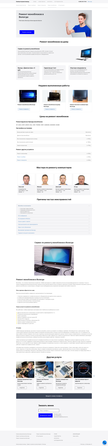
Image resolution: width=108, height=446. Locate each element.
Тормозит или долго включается (26, 233)
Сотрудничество (58, 1)
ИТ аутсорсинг (61, 5)
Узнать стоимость (24, 109)
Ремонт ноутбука (21, 157)
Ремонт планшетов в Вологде (22, 438)
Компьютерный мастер (21, 5)
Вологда (90, 1)
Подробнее (22, 387)
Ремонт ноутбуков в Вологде (22, 436)
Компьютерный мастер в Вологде (23, 434)
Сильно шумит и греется (24, 221)
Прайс (34, 1)
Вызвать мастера (26, 32)
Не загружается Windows (24, 218)
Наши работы (42, 1)
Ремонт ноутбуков (32, 5)
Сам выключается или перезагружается (28, 224)
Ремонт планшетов (42, 5)
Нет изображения (22, 215)
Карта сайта (75, 436)
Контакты (49, 1)
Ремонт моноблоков (52, 5)
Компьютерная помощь (22, 1)
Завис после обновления (24, 227)
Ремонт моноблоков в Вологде (43, 434)
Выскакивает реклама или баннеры (27, 230)
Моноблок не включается (24, 205)
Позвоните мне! (45, 415)
